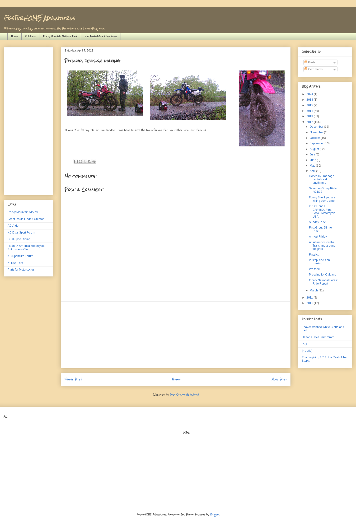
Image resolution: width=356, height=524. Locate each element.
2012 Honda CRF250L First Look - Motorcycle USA (322, 211)
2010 (310, 303)
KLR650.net (15, 263)
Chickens (30, 36)
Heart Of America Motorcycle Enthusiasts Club (26, 247)
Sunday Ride (317, 222)
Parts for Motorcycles (21, 269)
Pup (304, 344)
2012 (310, 122)
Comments (313, 69)
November (317, 132)
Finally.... (314, 254)
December (317, 126)
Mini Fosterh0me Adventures (100, 36)
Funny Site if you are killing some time (322, 199)
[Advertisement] (175, 335)
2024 (310, 94)
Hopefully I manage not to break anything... (321, 179)
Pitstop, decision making (319, 261)
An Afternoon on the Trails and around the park (322, 246)
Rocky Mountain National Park (60, 36)
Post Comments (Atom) (184, 395)
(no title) (307, 350)
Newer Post (73, 379)
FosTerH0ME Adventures (39, 17)
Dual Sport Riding (19, 239)
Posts (309, 62)
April (313, 171)
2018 (310, 99)
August (314, 149)
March (314, 290)
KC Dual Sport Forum (21, 232)
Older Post (279, 379)
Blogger (214, 514)
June (313, 160)
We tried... (315, 269)
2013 (310, 116)
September (317, 143)
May (313, 165)
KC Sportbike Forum (20, 256)
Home (14, 36)
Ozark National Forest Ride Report (323, 282)
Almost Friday (318, 236)
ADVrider (13, 225)
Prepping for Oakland (322, 274)
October (315, 138)
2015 (310, 105)
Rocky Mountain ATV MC (23, 212)
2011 (310, 297)
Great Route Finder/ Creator (26, 219)
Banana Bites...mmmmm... (319, 337)
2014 (310, 110)
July (313, 154)
